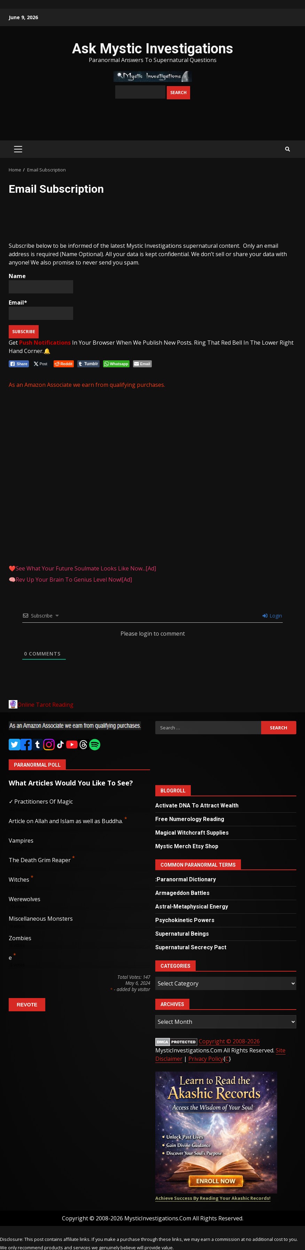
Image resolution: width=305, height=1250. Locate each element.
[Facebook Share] (19, 363)
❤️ (82, 568)
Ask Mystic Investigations (152, 48)
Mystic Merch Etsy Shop (186, 846)
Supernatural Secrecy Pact (190, 947)
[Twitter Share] (41, 363)
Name (41, 282)
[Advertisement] (64, 219)
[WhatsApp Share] (116, 363)
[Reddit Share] (64, 363)
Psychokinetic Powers (184, 920)
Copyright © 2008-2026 (229, 1041)
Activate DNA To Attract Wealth (196, 805)
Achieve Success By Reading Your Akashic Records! (213, 1198)
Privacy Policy (205, 1059)
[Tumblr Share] (88, 363)
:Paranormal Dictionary (185, 879)
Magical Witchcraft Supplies (192, 832)
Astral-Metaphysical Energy (191, 906)
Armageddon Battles (182, 893)
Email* (41, 309)
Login (272, 615)
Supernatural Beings (182, 933)
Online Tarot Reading (45, 704)
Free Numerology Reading (189, 819)
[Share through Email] (142, 363)
